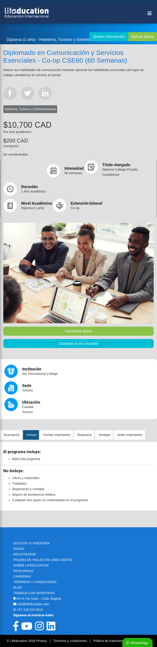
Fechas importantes (56, 435)
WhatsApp (137, 643)
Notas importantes (129, 435)
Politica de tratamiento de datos (116, 641)
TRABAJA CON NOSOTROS (34, 593)
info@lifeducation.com (33, 604)
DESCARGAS (23, 571)
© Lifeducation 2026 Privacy (27, 641)
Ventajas (104, 435)
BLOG (17, 587)
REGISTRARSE (24, 554)
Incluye (31, 435)
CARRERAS (22, 576)
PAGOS (18, 549)
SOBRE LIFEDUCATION (31, 565)
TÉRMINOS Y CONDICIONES (35, 582)
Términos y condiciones (70, 641)
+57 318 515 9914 (30, 609)
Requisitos (84, 435)
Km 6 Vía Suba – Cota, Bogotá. (39, 598)
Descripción (12, 435)
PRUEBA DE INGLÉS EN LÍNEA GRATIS (42, 560)
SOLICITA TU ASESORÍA (31, 543)
